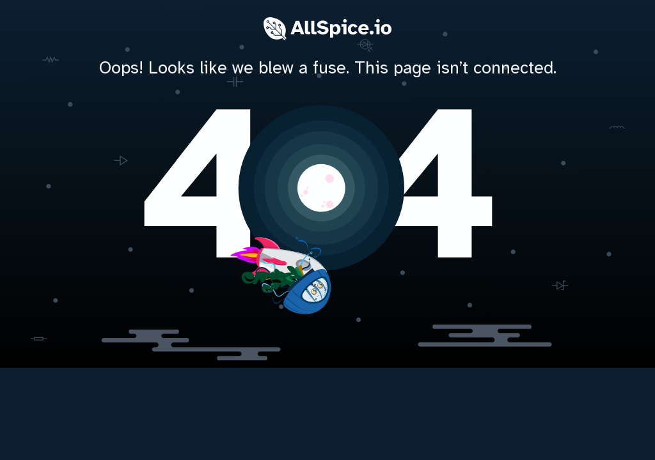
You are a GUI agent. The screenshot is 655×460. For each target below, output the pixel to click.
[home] (327, 185)
